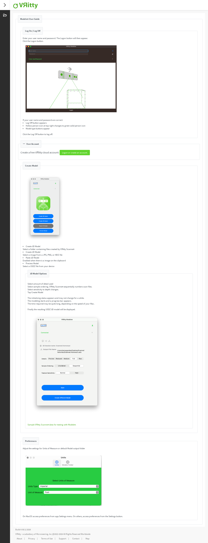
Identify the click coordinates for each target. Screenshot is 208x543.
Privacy (31, 538)
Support (62, 538)
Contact (75, 538)
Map (87, 538)
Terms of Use (47, 538)
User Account (31, 144)
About (19, 538)
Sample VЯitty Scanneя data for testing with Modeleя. (52, 424)
